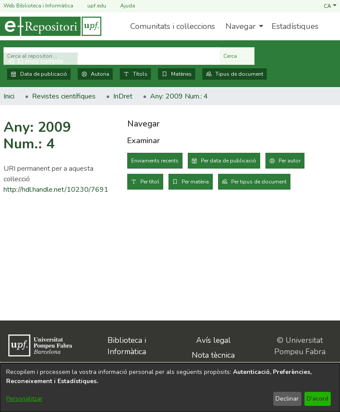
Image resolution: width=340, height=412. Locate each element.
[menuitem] (243, 26)
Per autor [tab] (290, 160)
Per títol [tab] (149, 181)
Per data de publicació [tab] (228, 160)
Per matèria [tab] (195, 181)
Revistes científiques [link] (64, 96)
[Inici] (50, 26)
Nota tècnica (213, 355)
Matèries (176, 73)
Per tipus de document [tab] (258, 181)
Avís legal (213, 340)
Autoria (95, 73)
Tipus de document (234, 73)
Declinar (287, 398)
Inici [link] (9, 96)
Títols (135, 73)
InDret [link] (122, 96)
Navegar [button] (240, 26)
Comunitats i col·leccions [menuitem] (172, 26)
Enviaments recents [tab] (155, 160)
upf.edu (91, 6)
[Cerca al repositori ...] (112, 56)
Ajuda (122, 6)
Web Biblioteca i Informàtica (38, 5)
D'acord (317, 398)
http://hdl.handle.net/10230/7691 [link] (56, 189)
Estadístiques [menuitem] (295, 26)
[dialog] (170, 387)
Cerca (237, 56)
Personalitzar (24, 398)
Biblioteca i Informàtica (126, 346)
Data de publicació (39, 73)
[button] (330, 5)
